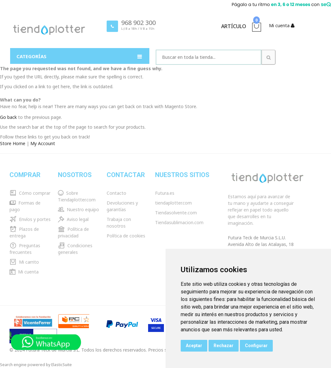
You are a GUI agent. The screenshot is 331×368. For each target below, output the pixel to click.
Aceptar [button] (194, 345)
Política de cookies (126, 236)
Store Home (12, 143)
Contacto (116, 193)
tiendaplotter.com (173, 203)
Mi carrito (24, 262)
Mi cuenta (24, 272)
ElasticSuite (61, 364)
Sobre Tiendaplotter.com (77, 196)
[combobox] (208, 57)
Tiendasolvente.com (176, 213)
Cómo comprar (29, 193)
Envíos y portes (30, 219)
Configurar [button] (256, 345)
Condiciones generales (75, 248)
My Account (42, 143)
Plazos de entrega (24, 232)
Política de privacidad (73, 232)
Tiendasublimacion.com (179, 222)
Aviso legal (73, 219)
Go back (8, 117)
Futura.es (164, 193)
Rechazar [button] (224, 345)
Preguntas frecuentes (24, 248)
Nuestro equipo (78, 209)
